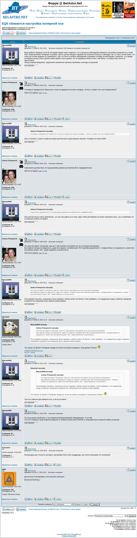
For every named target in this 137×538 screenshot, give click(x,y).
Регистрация (94, 11)
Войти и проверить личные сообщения (67, 13)
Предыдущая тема (112, 38)
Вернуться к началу (9, 78)
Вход (86, 13)
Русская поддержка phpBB (69, 536)
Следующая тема (127, 38)
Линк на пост (30, 46)
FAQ (32, 11)
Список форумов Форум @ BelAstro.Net (43, 33)
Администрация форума (78, 11)
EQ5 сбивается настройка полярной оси (33, 23)
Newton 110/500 (29, 352)
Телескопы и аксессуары (70, 33)
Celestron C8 (28, 351)
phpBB (65, 534)
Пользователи (51, 11)
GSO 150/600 (38, 351)
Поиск (40, 11)
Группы (62, 11)
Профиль (45, 13)
